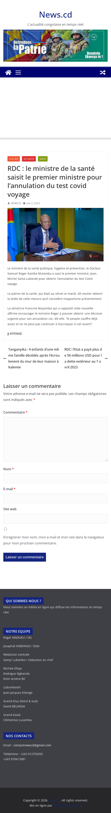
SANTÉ (43, 158)
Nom (8, 469)
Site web (10, 509)
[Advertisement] (55, 109)
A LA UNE (13, 158)
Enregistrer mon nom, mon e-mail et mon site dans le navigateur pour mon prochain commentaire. (53, 540)
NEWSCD (16, 203)
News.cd (55, 14)
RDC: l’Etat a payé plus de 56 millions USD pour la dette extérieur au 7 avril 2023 (86, 358)
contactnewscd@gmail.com (32, 745)
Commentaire (15, 412)
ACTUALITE (29, 158)
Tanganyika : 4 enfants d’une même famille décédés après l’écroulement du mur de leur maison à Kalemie (31, 358)
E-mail (9, 489)
